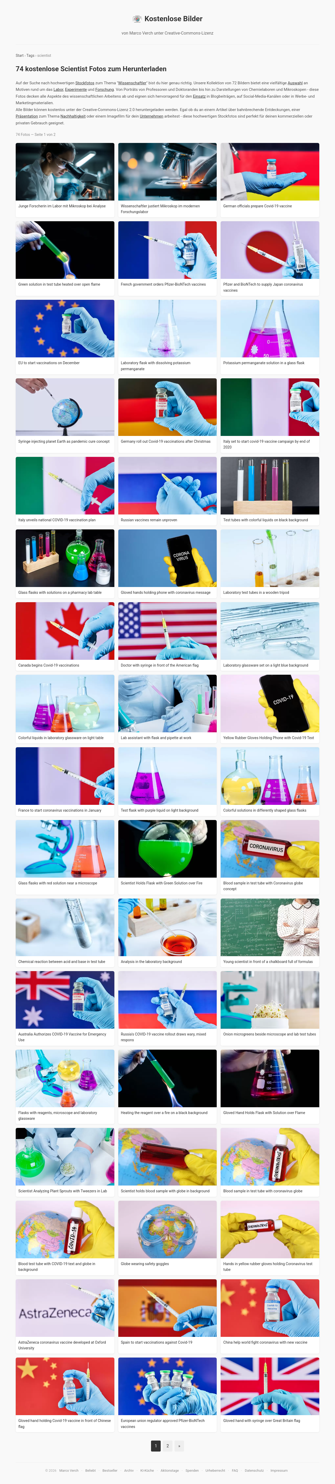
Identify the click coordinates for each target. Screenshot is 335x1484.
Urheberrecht (215, 1470)
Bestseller (110, 1470)
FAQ (235, 1470)
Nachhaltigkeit (73, 116)
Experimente (76, 89)
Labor (58, 89)
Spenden (192, 1470)
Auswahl (295, 83)
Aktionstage (170, 1470)
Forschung (104, 89)
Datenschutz (254, 1470)
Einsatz (199, 96)
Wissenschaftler (132, 83)
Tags (30, 55)
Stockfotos (84, 83)
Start (20, 55)
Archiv (129, 1470)
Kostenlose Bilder (167, 19)
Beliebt (90, 1470)
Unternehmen (151, 116)
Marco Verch (69, 1470)
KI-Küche (147, 1470)
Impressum (279, 1470)
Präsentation (27, 116)
